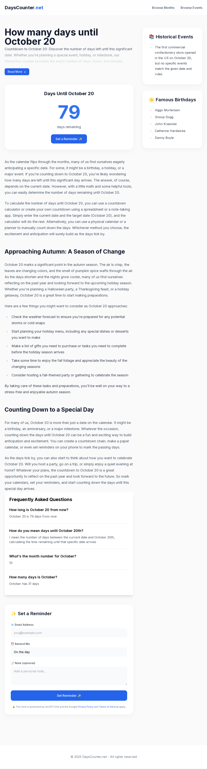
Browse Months (163, 8)
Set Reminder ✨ (69, 696)
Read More (17, 72)
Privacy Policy (85, 707)
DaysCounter (24, 7)
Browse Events (191, 8)
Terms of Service (109, 707)
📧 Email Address (22, 624)
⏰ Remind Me (20, 643)
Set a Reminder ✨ (69, 139)
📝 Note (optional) (23, 663)
